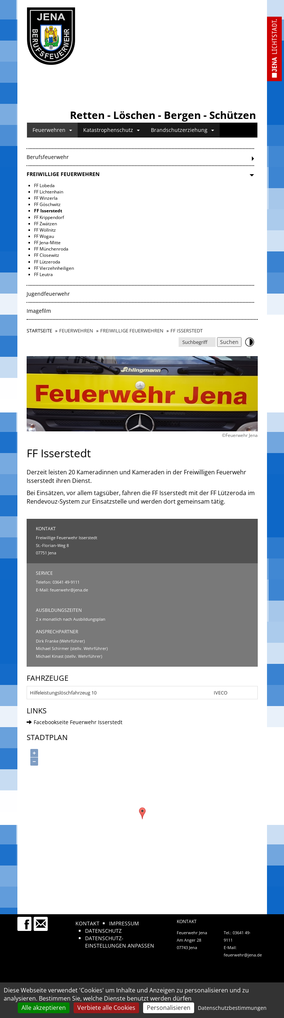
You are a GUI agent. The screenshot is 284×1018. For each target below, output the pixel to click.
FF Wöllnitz (45, 230)
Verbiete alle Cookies (106, 1008)
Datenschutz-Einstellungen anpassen (119, 942)
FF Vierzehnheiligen (54, 268)
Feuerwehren (52, 129)
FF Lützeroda (47, 262)
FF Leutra (43, 274)
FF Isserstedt (48, 211)
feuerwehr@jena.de (69, 590)
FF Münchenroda (51, 249)
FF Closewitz (46, 255)
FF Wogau (44, 236)
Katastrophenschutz (111, 129)
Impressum (124, 923)
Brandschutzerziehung (182, 129)
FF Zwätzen (45, 223)
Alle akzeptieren (43, 1008)
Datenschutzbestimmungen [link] (232, 1007)
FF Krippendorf (49, 217)
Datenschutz (103, 930)
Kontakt (87, 923)
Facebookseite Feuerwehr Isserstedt (74, 722)
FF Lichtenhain (48, 192)
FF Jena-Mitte (47, 242)
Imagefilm (39, 310)
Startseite (39, 330)
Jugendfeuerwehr (48, 293)
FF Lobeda (44, 185)
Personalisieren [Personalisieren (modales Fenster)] (168, 1008)
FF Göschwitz (47, 204)
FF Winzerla (46, 198)
